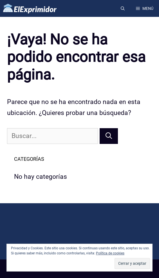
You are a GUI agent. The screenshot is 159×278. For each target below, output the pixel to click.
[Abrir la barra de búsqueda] (122, 8)
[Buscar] (109, 136)
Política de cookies (110, 253)
